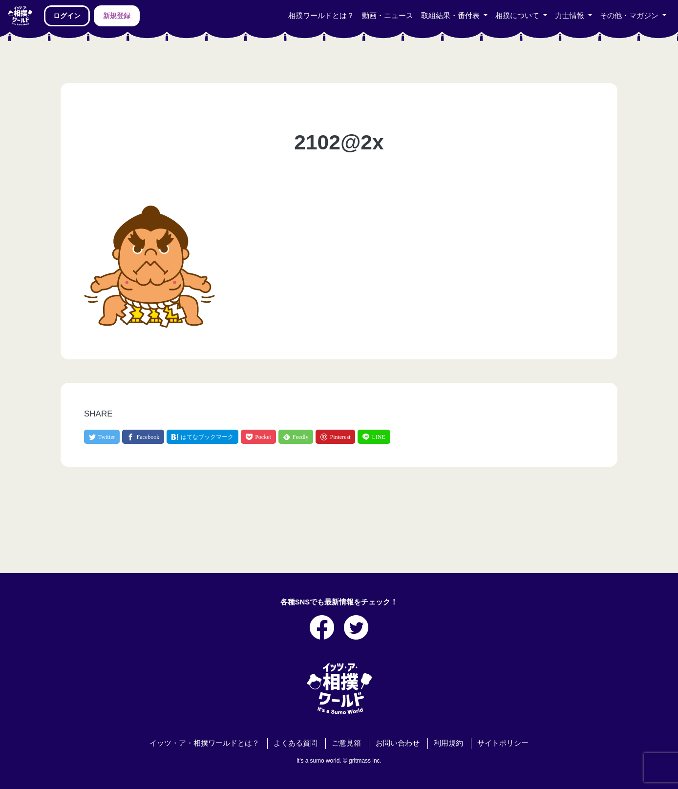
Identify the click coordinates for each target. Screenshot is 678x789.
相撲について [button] (518, 16)
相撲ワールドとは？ (321, 16)
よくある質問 (296, 743)
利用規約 (448, 743)
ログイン (67, 16)
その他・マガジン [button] (630, 16)
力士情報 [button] (570, 16)
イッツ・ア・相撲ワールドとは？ (204, 743)
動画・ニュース (387, 16)
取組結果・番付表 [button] (451, 16)
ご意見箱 (346, 743)
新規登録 (116, 16)
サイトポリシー (503, 743)
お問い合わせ (398, 743)
